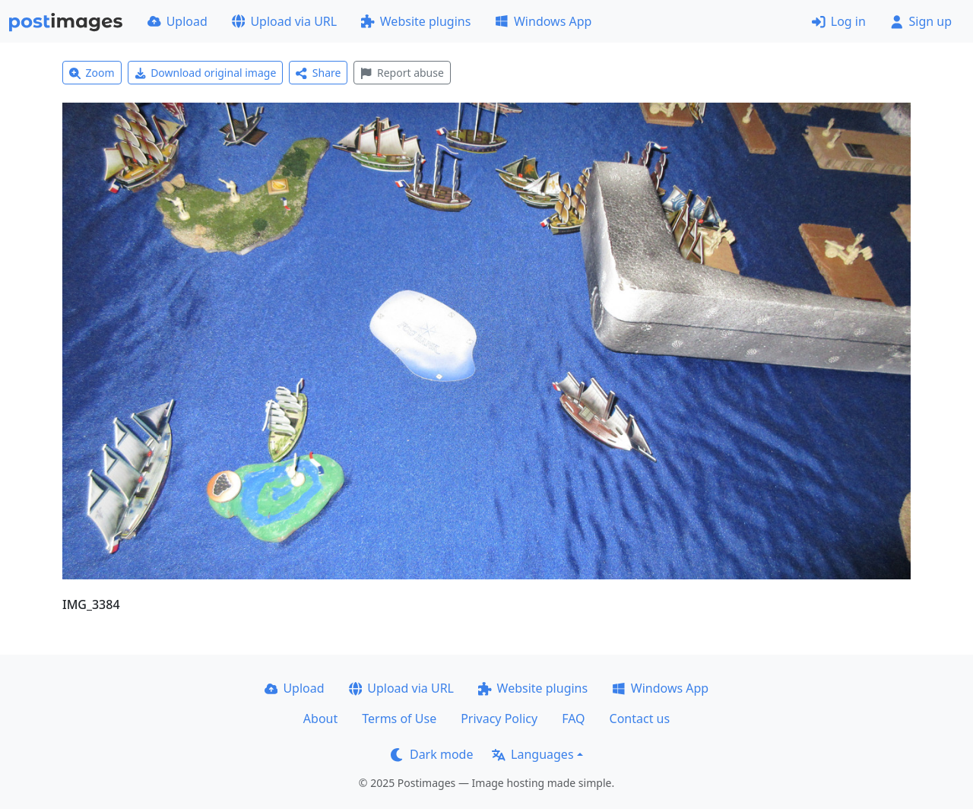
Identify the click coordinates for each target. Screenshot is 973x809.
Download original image (206, 72)
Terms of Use (399, 718)
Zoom (92, 72)
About (320, 718)
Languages (532, 754)
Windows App (543, 21)
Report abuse (401, 72)
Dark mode (432, 754)
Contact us (640, 718)
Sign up (921, 21)
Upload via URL (284, 21)
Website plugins (416, 21)
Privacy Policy (499, 718)
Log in (839, 21)
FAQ (573, 718)
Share (318, 72)
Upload (177, 21)
